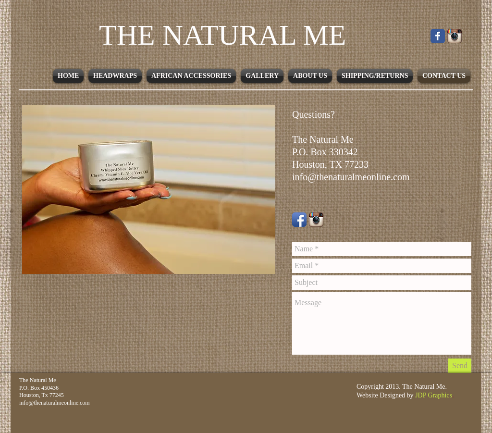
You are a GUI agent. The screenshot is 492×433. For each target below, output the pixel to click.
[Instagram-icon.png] (316, 219)
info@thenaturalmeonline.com (350, 177)
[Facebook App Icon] (299, 219)
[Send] (459, 366)
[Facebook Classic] (437, 36)
